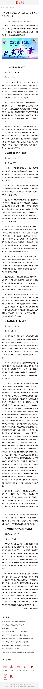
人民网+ (11, 667)
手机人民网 (18, 667)
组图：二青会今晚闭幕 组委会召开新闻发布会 (15, 642)
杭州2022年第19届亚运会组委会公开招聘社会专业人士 (17, 645)
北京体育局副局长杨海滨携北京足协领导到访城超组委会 (18, 652)
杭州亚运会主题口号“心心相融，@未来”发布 (15, 631)
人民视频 (32, 667)
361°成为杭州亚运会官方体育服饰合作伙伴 (14, 621)
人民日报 (5, 667)
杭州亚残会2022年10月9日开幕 (10, 648)
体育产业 (12, 7)
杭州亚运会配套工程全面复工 (10, 628)
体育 (6, 7)
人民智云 (5, 676)
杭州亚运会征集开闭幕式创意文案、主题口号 (15, 635)
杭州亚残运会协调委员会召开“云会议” (13, 625)
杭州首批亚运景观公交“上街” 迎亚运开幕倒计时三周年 (17, 638)
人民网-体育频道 (27, 21)
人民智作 (11, 676)
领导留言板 (25, 667)
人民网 (2, 7)
